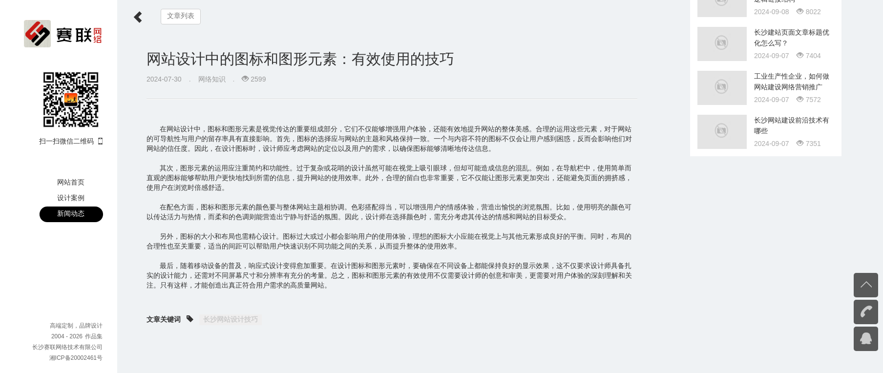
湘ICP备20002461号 (76, 357)
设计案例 (70, 198)
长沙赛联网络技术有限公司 (67, 347)
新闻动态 (70, 213)
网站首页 (70, 182)
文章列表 (180, 16)
